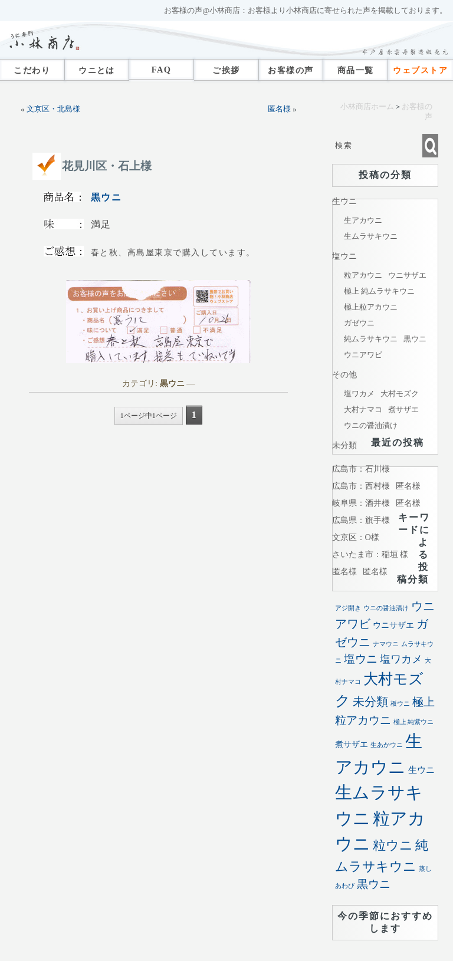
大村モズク (399, 393)
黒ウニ (106, 197)
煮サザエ (403, 409)
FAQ (162, 69)
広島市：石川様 (361, 468)
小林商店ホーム (367, 107)
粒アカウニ (363, 275)
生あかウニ (386, 745)
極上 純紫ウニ (413, 722)
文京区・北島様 (53, 109)
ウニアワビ (363, 354)
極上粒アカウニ (371, 306)
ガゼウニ (359, 322)
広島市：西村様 (361, 486)
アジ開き (348, 608)
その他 (344, 374)
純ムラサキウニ (371, 338)
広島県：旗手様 (361, 520)
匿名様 (279, 109)
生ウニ (344, 201)
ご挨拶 (225, 70)
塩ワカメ (359, 393)
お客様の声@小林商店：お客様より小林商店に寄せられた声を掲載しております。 (305, 10)
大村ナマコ (363, 409)
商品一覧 (355, 70)
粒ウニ (393, 845)
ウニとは (96, 70)
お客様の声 (290, 70)
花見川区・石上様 (107, 166)
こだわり (32, 70)
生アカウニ (363, 220)
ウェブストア (420, 70)
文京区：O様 (355, 537)
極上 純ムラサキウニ (379, 291)
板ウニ (400, 703)
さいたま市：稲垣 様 (370, 554)
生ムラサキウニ (371, 236)
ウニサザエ (407, 275)
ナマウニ (386, 644)
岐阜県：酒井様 (361, 503)
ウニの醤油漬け (371, 425)
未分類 (344, 445)
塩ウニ (344, 256)
